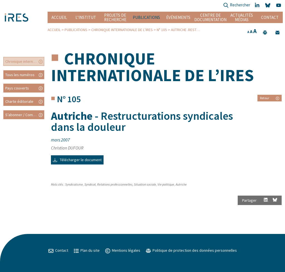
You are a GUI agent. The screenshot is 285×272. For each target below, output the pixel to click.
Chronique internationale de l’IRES (122, 30)
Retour (269, 98)
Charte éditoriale (19, 101)
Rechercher (236, 5)
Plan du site (87, 250)
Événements (178, 17)
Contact (270, 17)
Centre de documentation (210, 17)
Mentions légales (122, 250)
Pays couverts (17, 88)
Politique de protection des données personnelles (191, 250)
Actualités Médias (241, 17)
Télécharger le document (77, 159)
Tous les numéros (20, 74)
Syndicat (90, 184)
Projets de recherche (115, 17)
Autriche (181, 184)
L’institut (85, 17)
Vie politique (166, 184)
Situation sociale (145, 184)
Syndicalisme (74, 184)
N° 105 (162, 30)
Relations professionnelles (114, 184)
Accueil (59, 17)
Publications (146, 17)
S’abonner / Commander (24, 114)
